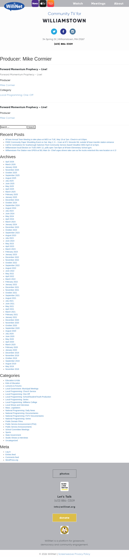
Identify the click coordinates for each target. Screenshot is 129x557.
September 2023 (12, 233)
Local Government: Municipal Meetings (21, 389)
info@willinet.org (64, 506)
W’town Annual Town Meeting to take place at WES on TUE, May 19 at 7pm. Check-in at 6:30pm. (46, 139)
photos (64, 473)
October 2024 (11, 203)
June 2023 (9, 241)
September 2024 (12, 205)
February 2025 (11, 194)
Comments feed (12, 457)
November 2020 (12, 323)
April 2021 (9, 309)
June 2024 (9, 213)
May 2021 (9, 306)
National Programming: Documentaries (21, 413)
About (119, 3)
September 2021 (12, 295)
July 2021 (9, 301)
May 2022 (9, 273)
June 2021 (9, 304)
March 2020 (10, 344)
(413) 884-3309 (63, 43)
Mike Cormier (7, 85)
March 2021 (10, 312)
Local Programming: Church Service (20, 391)
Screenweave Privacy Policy (74, 553)
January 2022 (11, 284)
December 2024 (12, 200)
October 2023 (11, 230)
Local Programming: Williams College (21, 402)
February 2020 (11, 347)
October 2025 (11, 173)
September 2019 (12, 361)
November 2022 (12, 260)
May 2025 (9, 186)
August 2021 (10, 298)
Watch (78, 3)
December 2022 (12, 257)
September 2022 (12, 265)
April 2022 (9, 276)
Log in (8, 452)
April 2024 (9, 219)
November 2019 (12, 355)
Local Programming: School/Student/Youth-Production (28, 397)
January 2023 (11, 254)
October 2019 (11, 358)
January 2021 (11, 317)
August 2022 (10, 268)
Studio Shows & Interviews (16, 438)
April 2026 (9, 162)
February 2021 (11, 314)
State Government (13, 435)
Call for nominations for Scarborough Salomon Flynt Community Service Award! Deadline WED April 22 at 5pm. (52, 145)
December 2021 (12, 287)
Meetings (98, 3)
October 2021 (11, 293)
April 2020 (9, 342)
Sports (8, 432)
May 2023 (9, 243)
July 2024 (9, 211)
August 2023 (10, 235)
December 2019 (12, 353)
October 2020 (11, 325)
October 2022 (11, 263)
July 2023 (9, 238)
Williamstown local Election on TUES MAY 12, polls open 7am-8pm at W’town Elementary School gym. (48, 148)
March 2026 (10, 164)
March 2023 (10, 249)
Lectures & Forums (13, 386)
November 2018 (12, 369)
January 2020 (11, 350)
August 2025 (10, 178)
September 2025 (12, 175)
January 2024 (11, 224)
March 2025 (10, 192)
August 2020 (10, 331)
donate (64, 517)
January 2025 (11, 197)
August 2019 (10, 364)
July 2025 (9, 181)
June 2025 (9, 183)
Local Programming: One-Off (16, 94)
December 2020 (12, 320)
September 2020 (12, 328)
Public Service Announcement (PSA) (20, 424)
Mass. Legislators (12, 408)
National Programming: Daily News (20, 410)
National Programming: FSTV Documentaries (24, 416)
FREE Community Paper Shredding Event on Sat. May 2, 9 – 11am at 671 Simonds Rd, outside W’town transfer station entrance (59, 142)
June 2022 (9, 271)
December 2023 (12, 227)
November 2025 (12, 170)
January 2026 (11, 167)
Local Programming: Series (16, 399)
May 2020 (9, 339)
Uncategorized (11, 440)
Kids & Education (12, 383)
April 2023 (9, 246)
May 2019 (9, 366)
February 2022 (11, 282)
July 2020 (9, 334)
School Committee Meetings (17, 429)
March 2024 (10, 222)
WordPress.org (11, 460)
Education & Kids (12, 380)
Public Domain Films (14, 421)
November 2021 (12, 290)
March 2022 (10, 279)
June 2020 (9, 336)
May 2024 (9, 216)
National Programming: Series (18, 419)
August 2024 (10, 208)
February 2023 (11, 252)
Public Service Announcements (18, 427)
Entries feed (10, 454)
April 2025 (9, 189)
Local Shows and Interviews (17, 405)
